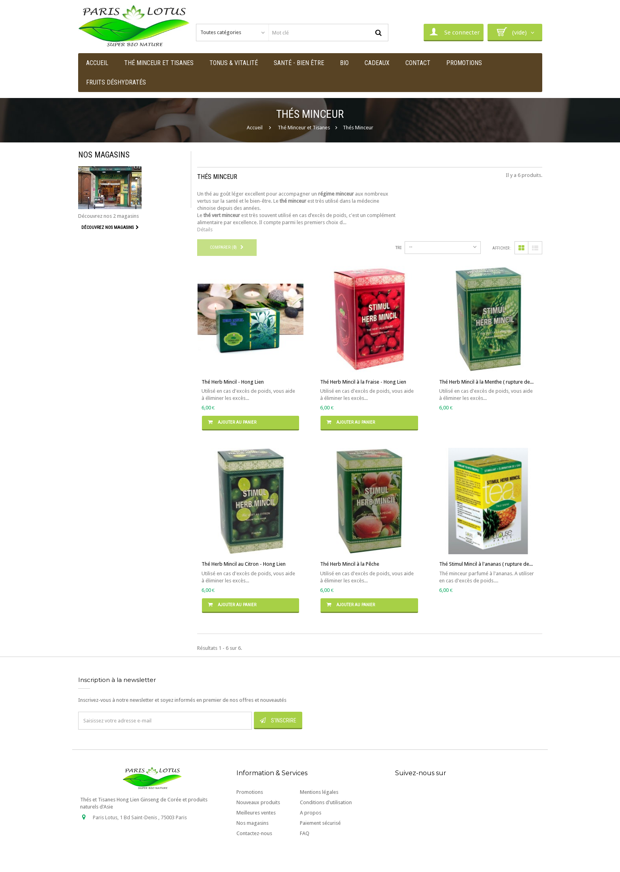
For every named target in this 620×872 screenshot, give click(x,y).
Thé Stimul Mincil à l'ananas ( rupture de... (486, 564)
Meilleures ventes (256, 813)
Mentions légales (319, 792)
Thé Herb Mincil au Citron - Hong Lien (244, 564)
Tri (398, 247)
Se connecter (454, 32)
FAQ (304, 833)
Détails (205, 229)
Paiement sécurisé (320, 823)
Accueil (255, 128)
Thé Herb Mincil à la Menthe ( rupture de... (486, 382)
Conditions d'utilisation (326, 802)
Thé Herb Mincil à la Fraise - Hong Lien (363, 382)
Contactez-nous (254, 833)
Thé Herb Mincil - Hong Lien (233, 382)
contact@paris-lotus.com (138, 851)
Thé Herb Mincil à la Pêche (349, 564)
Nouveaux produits (258, 802)
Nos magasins (104, 154)
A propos (310, 813)
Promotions (249, 792)
